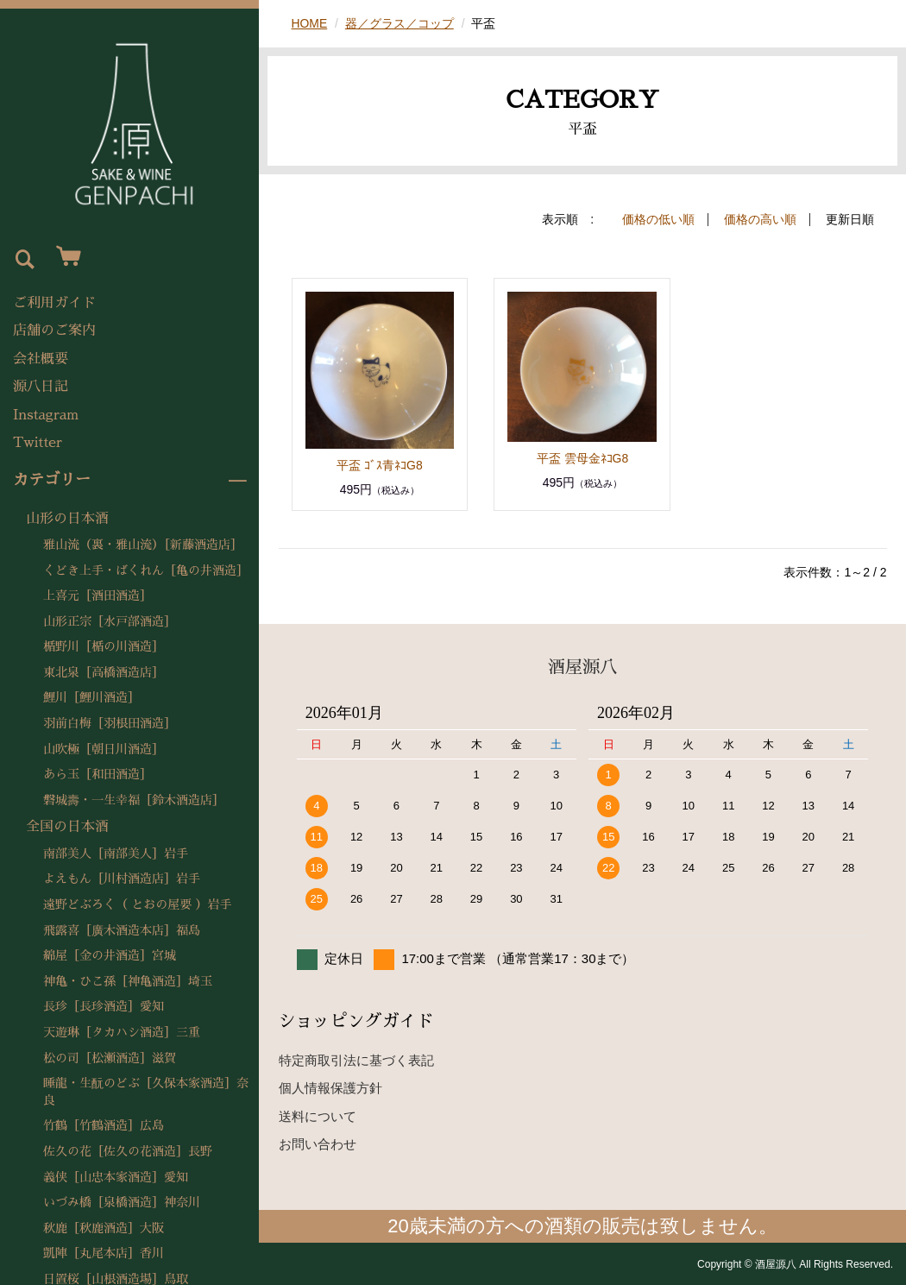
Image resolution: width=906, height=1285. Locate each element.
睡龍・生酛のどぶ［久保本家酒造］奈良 (146, 1091)
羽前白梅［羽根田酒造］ (109, 723)
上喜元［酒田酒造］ (97, 595)
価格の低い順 (658, 219)
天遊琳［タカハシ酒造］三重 (121, 1032)
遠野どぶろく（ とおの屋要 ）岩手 (137, 904)
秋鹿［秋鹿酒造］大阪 (103, 1228)
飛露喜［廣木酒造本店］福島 (121, 930)
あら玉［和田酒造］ (97, 774)
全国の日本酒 (67, 827)
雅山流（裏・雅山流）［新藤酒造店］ (142, 545)
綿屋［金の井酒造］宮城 (109, 955)
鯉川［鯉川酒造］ (91, 697)
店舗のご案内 (54, 330)
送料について (317, 1115)
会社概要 (40, 359)
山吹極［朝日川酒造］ (103, 749)
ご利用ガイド (54, 303)
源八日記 (40, 387)
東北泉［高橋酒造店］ (103, 672)
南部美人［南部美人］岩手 (115, 853)
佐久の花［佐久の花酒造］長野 (127, 1151)
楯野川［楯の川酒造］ (103, 646)
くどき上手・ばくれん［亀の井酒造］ (146, 570)
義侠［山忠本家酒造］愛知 (115, 1177)
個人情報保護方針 (330, 1087)
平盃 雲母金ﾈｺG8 (583, 457)
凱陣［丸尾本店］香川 (103, 1253)
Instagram (46, 415)
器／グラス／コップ (399, 23)
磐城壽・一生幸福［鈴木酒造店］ (133, 800)
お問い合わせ (317, 1144)
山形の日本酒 (67, 519)
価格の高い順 (760, 219)
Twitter (37, 443)
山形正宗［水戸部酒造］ (109, 621)
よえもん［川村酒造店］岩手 (121, 878)
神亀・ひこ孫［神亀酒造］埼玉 (127, 981)
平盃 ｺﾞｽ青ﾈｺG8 (380, 464)
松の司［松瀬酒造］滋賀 (109, 1058)
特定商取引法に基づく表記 (356, 1059)
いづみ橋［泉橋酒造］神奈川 (121, 1202)
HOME (310, 23)
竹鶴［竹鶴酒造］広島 (103, 1125)
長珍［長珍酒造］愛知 (103, 1006)
